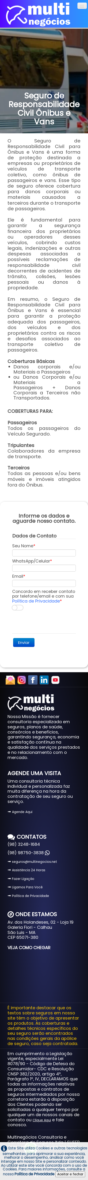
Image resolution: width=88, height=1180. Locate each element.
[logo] (38, 14)
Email (17, 576)
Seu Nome (22, 546)
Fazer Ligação (21, 879)
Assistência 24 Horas (26, 870)
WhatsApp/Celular (31, 561)
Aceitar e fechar (70, 1174)
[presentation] (48, 622)
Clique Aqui (42, 1120)
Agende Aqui (20, 812)
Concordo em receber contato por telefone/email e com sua (43, 596)
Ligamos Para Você (25, 887)
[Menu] (82, 6)
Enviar (24, 642)
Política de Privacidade (36, 601)
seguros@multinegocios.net (32, 862)
